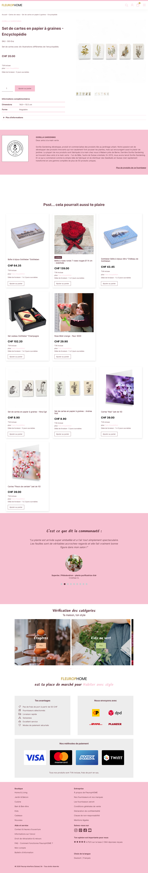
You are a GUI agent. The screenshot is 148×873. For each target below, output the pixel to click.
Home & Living (21, 792)
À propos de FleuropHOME (86, 792)
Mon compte (20, 848)
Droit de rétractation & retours (28, 839)
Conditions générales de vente (87, 806)
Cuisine (18, 802)
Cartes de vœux (14, 14)
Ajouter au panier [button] (16, 283)
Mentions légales (81, 820)
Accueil (4, 14)
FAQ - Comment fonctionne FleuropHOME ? (34, 843)
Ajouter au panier (24, 88)
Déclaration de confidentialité (87, 811)
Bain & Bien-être (22, 806)
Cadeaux (18, 816)
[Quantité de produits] (7, 88)
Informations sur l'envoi (25, 834)
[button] (61, 584)
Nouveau (18, 820)
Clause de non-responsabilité (87, 816)
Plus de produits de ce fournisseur (131, 168)
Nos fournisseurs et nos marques (88, 797)
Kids (16, 811)
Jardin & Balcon (21, 797)
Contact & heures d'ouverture (28, 829)
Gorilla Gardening (11, 21)
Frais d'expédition (12, 68)
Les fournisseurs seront (84, 802)
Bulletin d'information (24, 853)
